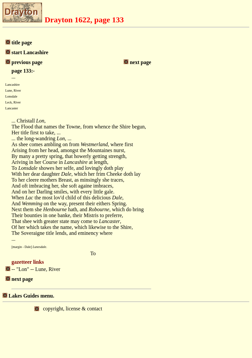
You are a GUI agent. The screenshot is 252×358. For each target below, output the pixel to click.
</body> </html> (126, 329)
